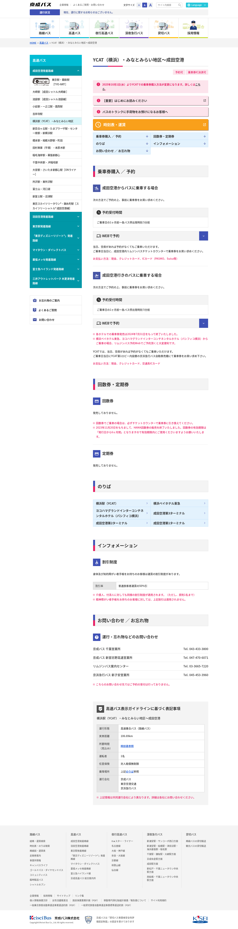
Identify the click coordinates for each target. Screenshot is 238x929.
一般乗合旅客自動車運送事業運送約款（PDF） (53, 905)
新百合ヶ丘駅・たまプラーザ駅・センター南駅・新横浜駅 (55, 131)
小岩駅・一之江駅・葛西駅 (47, 106)
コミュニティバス (38, 875)
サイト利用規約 (158, 900)
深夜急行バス (155, 834)
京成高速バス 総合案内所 (83, 878)
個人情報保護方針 (39, 900)
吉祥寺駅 (38, 114)
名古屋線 (116, 846)
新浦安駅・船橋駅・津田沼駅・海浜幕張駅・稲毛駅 (162, 847)
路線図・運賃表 (37, 850)
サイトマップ (63, 896)
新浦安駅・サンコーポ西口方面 (162, 841)
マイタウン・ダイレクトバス (49, 250)
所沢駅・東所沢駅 (43, 181)
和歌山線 (116, 865)
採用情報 (47, 896)
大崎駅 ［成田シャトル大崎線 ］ (50, 91)
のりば (100, 143)
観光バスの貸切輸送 (196, 846)
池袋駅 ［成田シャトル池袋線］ (50, 99)
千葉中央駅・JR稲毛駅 (45, 162)
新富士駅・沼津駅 (43, 196)
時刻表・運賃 (114, 124)
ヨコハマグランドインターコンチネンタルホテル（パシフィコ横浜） (120, 513)
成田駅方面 (152, 863)
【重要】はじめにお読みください (124, 100)
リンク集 (79, 896)
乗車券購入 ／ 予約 (108, 136)
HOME (33, 43)
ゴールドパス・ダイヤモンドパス (46, 870)
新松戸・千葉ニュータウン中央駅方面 (162, 870)
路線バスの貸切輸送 (196, 841)
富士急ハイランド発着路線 (48, 269)
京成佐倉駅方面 (155, 859)
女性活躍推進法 (60, 900)
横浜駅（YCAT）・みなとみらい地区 (53, 121)
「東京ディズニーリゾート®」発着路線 (53, 238)
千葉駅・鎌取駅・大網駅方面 (161, 854)
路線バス (35, 834)
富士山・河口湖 (41, 189)
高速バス (43, 43)
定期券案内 (35, 855)
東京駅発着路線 (42, 226)
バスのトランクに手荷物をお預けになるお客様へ (135, 111)
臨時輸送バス (36, 879)
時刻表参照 (127, 746)
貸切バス (191, 834)
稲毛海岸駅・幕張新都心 (46, 155)
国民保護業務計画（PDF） (86, 900)
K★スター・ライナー (122, 841)
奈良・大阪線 (118, 855)
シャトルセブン (37, 884)
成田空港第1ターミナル (169, 523)
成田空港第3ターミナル (169, 513)
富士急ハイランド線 (81, 873)
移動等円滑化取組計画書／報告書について (125, 900)
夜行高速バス (119, 834)
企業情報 (64, 5)
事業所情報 (35, 860)
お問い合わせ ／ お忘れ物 (113, 150)
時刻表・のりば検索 (40, 846)
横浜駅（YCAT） (107, 503)
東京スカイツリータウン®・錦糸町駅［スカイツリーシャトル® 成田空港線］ (56, 206)
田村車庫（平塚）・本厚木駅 (49, 147)
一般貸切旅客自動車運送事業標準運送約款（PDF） (106, 905)
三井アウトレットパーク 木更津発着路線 (54, 281)
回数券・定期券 (163, 136)
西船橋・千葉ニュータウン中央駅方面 (162, 878)
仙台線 (115, 870)
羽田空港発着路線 (43, 216)
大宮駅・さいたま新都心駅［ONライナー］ (54, 172)
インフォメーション (166, 143)
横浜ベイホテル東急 (166, 503)
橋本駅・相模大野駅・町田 (47, 140)
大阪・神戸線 (118, 850)
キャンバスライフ (39, 865)
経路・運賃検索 (37, 841)
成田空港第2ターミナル (111, 523)
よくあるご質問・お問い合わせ (88, 5)
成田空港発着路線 (43, 70)
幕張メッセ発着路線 (44, 259)
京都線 (115, 860)
